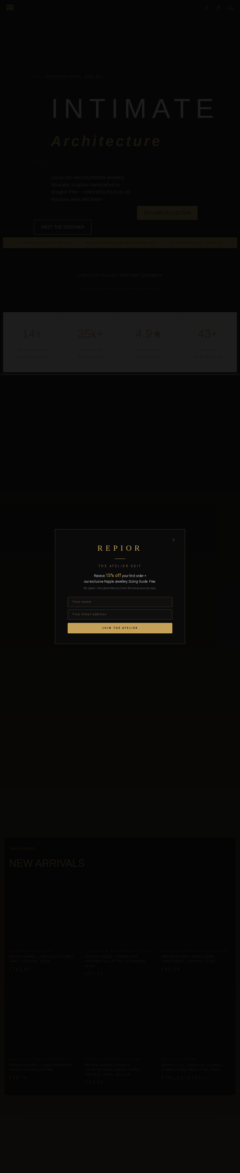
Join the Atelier (120, 628)
